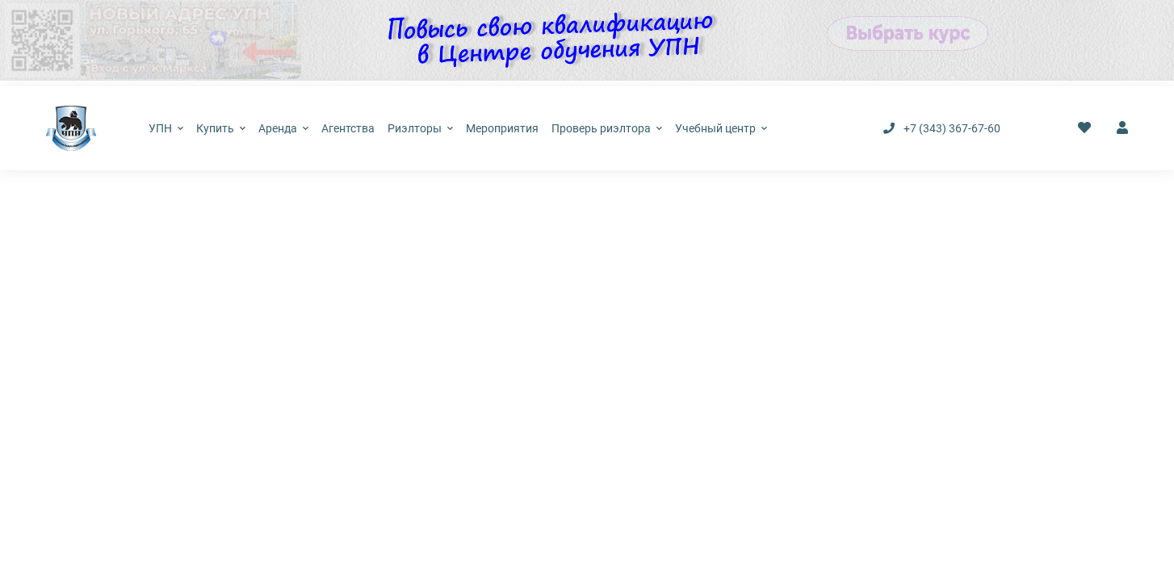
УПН (166, 128)
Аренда (283, 128)
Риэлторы (420, 128)
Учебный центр (721, 128)
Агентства (348, 128)
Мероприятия (502, 128)
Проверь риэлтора (606, 128)
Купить (220, 128)
